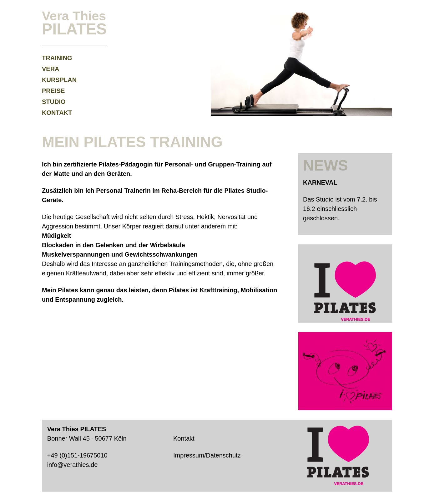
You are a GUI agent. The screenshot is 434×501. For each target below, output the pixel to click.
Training (57, 57)
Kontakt (57, 112)
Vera (50, 68)
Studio (54, 101)
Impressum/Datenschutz (207, 455)
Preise (53, 90)
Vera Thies (74, 22)
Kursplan (59, 79)
